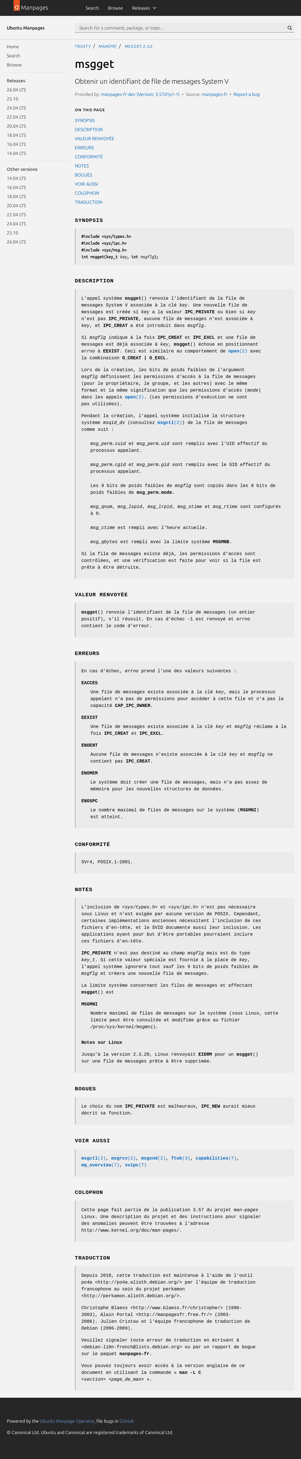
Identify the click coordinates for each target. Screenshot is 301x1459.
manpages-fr (214, 94)
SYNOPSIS (85, 120)
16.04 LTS (16, 144)
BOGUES (83, 174)
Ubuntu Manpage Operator (67, 1421)
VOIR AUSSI (86, 183)
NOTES (82, 165)
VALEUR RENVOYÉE (94, 138)
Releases (141, 8)
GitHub (127, 1421)
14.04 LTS (16, 153)
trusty (83, 46)
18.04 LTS (16, 135)
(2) (237, 351)
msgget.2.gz (139, 46)
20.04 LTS (16, 126)
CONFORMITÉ (89, 156)
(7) (216, 1158)
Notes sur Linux (101, 1042)
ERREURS (84, 147)
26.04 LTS (16, 89)
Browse (115, 8)
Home (13, 46)
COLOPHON (87, 193)
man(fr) (108, 46)
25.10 (12, 98)
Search (92, 8)
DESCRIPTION (89, 129)
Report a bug (247, 94)
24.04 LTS (16, 107)
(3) (180, 1158)
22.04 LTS (16, 116)
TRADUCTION (88, 202)
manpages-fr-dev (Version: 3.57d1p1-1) (140, 94)
